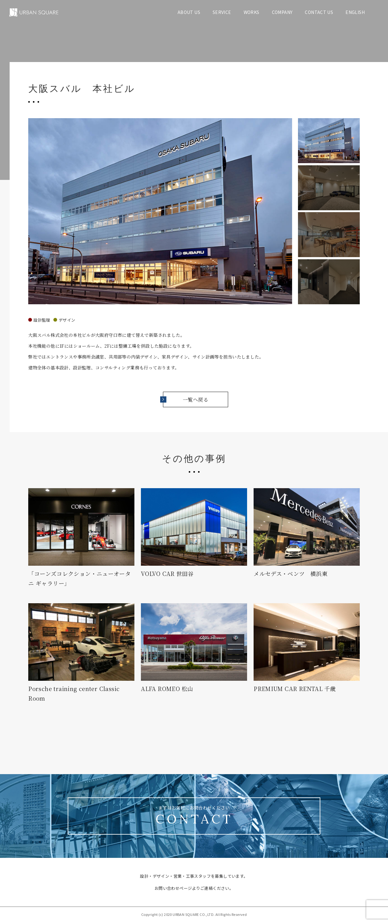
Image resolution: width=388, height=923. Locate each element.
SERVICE (222, 12)
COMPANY (282, 12)
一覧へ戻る (185, 399)
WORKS (251, 12)
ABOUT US (189, 12)
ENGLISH (355, 12)
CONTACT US (319, 12)
